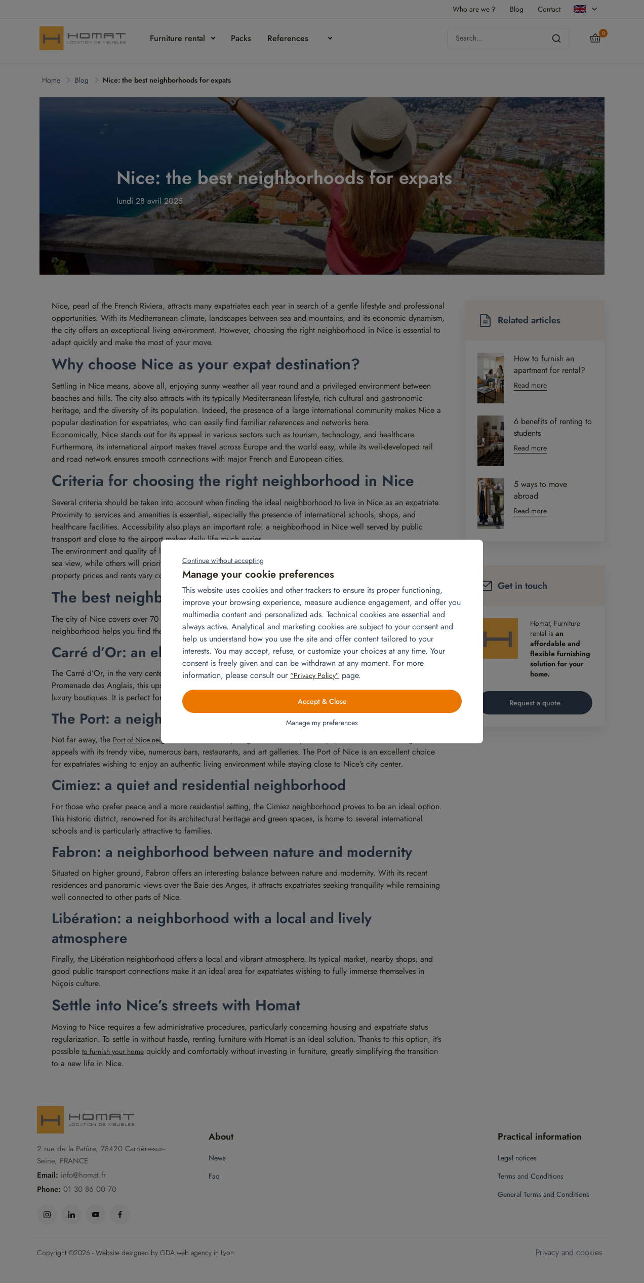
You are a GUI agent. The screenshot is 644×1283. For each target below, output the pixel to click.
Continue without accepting (223, 560)
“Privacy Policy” (314, 675)
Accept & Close (322, 701)
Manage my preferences (322, 723)
